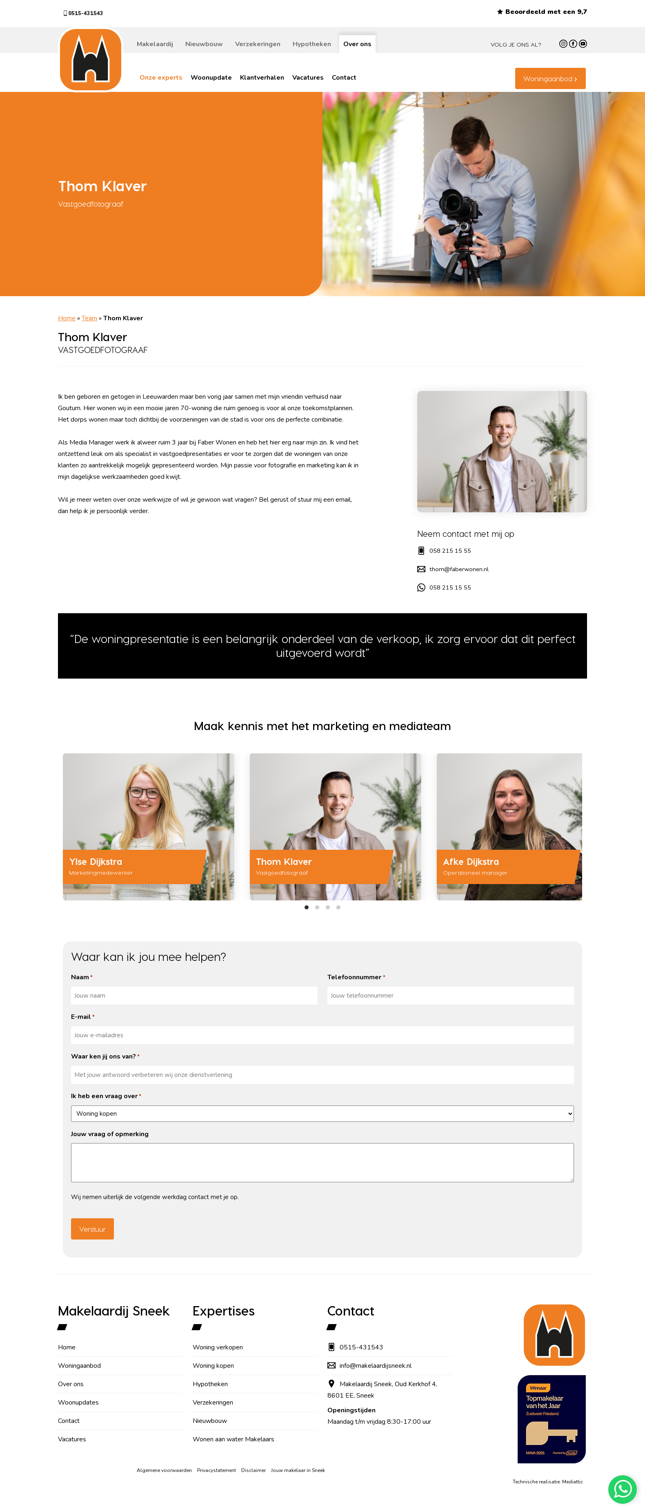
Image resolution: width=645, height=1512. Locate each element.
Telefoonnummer (356, 977)
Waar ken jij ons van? (105, 1057)
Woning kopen (213, 1365)
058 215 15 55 (446, 550)
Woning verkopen (218, 1347)
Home (67, 318)
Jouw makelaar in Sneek (298, 1470)
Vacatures (308, 77)
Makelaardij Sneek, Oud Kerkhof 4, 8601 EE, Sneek (382, 1390)
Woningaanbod (547, 78)
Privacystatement (216, 1470)
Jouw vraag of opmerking (110, 1134)
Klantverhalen (262, 77)
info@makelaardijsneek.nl (369, 1365)
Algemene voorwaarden (164, 1470)
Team (89, 318)
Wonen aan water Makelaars (233, 1439)
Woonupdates (78, 1402)
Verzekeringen (257, 44)
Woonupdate (211, 77)
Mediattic (572, 1481)
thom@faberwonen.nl (453, 569)
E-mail (83, 1017)
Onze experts (161, 77)
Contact (344, 77)
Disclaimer (253, 1470)
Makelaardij (155, 44)
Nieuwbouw (204, 44)
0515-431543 (88, 13)
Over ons (357, 44)
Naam (82, 977)
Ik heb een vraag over (106, 1096)
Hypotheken (312, 44)
